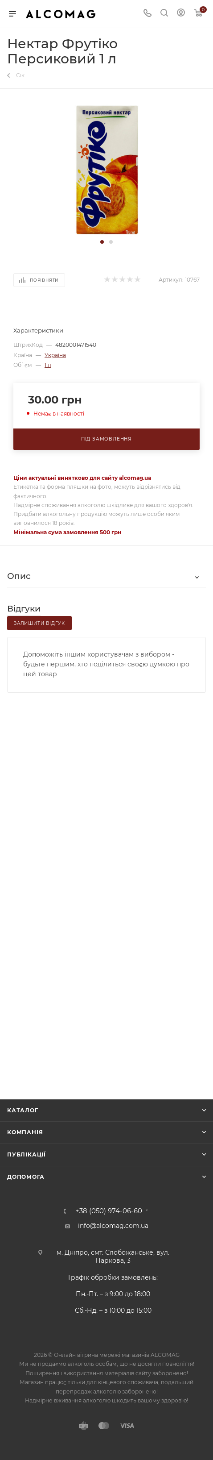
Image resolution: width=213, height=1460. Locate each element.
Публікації (26, 1154)
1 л (48, 365)
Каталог (22, 1110)
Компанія (25, 1132)
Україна (55, 355)
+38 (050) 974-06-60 (108, 1211)
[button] (102, 242)
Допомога (25, 1176)
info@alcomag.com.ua (113, 1226)
